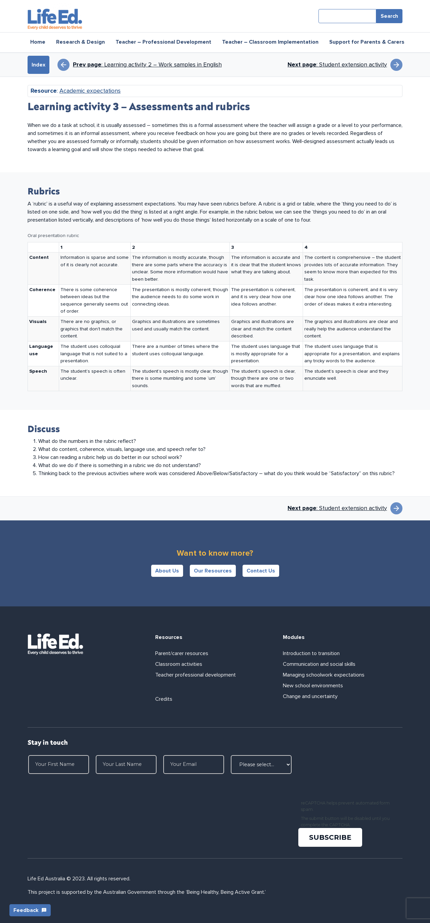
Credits (163, 699)
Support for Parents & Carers (366, 42)
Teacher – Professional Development (163, 42)
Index (38, 64)
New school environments (313, 685)
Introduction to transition (311, 653)
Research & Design (80, 42)
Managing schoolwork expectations (323, 675)
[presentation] (350, 776)
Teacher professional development (195, 675)
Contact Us (261, 570)
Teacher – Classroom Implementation (270, 42)
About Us (167, 570)
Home (37, 42)
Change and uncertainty (310, 696)
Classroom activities (178, 664)
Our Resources (213, 570)
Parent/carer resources (181, 653)
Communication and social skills (319, 664)
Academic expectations (90, 90)
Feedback (30, 910)
